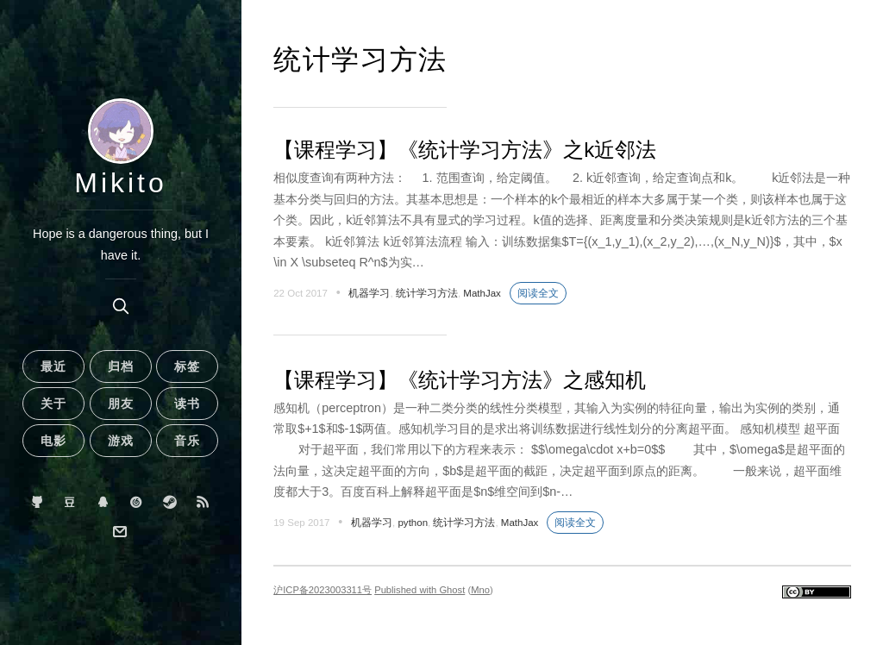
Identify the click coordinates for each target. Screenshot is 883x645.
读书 (187, 403)
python (413, 522)
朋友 (121, 403)
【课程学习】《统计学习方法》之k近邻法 (464, 149)
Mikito (120, 182)
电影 (53, 441)
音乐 (187, 441)
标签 (187, 366)
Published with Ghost (419, 590)
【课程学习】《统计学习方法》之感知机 (459, 379)
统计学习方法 (427, 293)
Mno (480, 590)
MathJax (482, 293)
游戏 (121, 441)
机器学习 (369, 293)
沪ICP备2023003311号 (322, 590)
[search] (121, 306)
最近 (53, 366)
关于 (53, 403)
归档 (121, 366)
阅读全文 (538, 293)
